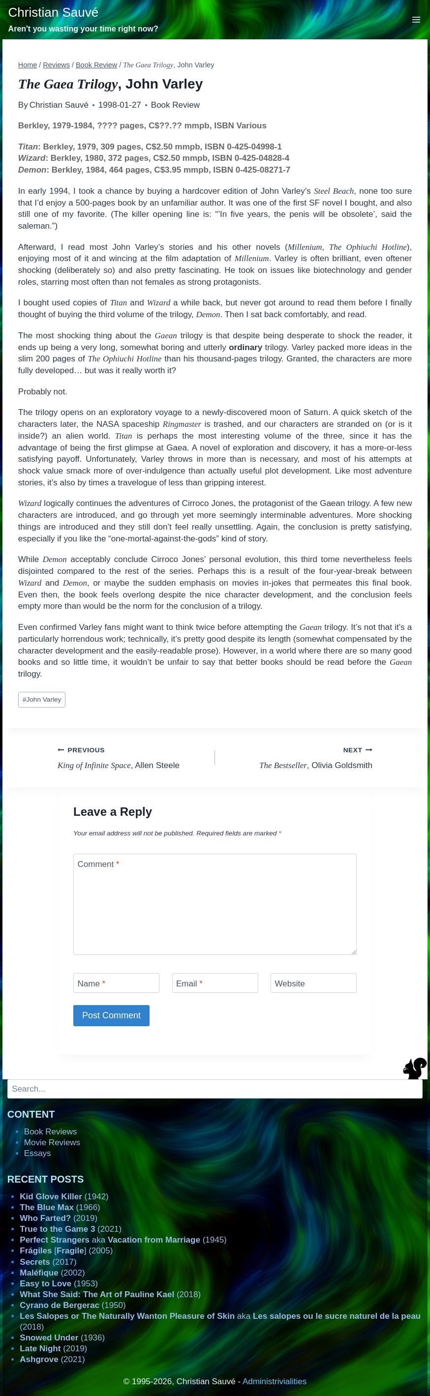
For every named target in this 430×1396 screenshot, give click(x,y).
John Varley (42, 699)
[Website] (314, 982)
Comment (99, 864)
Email (189, 983)
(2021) (71, 1229)
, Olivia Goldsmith (297, 757)
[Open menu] (416, 19)
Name (92, 983)
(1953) (59, 1283)
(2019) (58, 1218)
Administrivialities (275, 1381)
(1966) (60, 1207)
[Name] (116, 982)
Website (290, 983)
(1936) (62, 1337)
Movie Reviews (52, 1142)
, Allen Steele (132, 757)
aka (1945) (123, 1240)
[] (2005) (66, 1250)
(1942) (64, 1196)
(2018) (110, 1294)
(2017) (48, 1262)
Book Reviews (50, 1131)
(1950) (72, 1305)
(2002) (52, 1272)
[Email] (215, 982)
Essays (37, 1153)
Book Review (175, 105)
